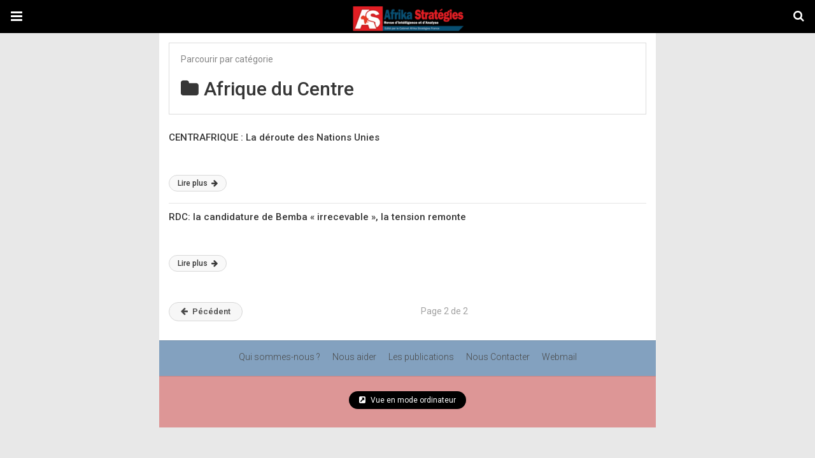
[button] (16, 16)
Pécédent (205, 311)
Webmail (559, 357)
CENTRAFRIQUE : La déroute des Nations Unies (274, 137)
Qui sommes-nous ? (279, 357)
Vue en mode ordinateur (407, 400)
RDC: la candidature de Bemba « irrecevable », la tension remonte (317, 217)
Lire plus (198, 183)
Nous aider (354, 357)
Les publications (421, 357)
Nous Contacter (498, 357)
